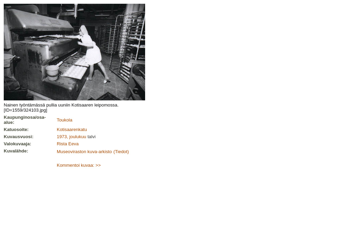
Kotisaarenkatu (72, 129)
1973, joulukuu (71, 136)
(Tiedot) (121, 151)
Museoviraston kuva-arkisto (84, 151)
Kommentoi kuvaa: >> (79, 165)
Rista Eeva (68, 143)
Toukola (64, 119)
